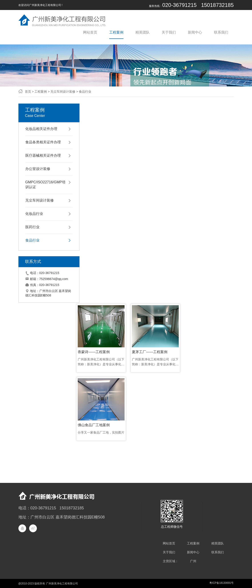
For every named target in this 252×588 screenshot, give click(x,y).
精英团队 (142, 32)
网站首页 (90, 32)
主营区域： (170, 561)
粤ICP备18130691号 (221, 582)
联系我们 (221, 32)
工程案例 (116, 32)
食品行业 (85, 91)
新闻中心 (195, 32)
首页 (28, 91)
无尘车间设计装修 (62, 91)
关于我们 (169, 32)
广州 (193, 561)
